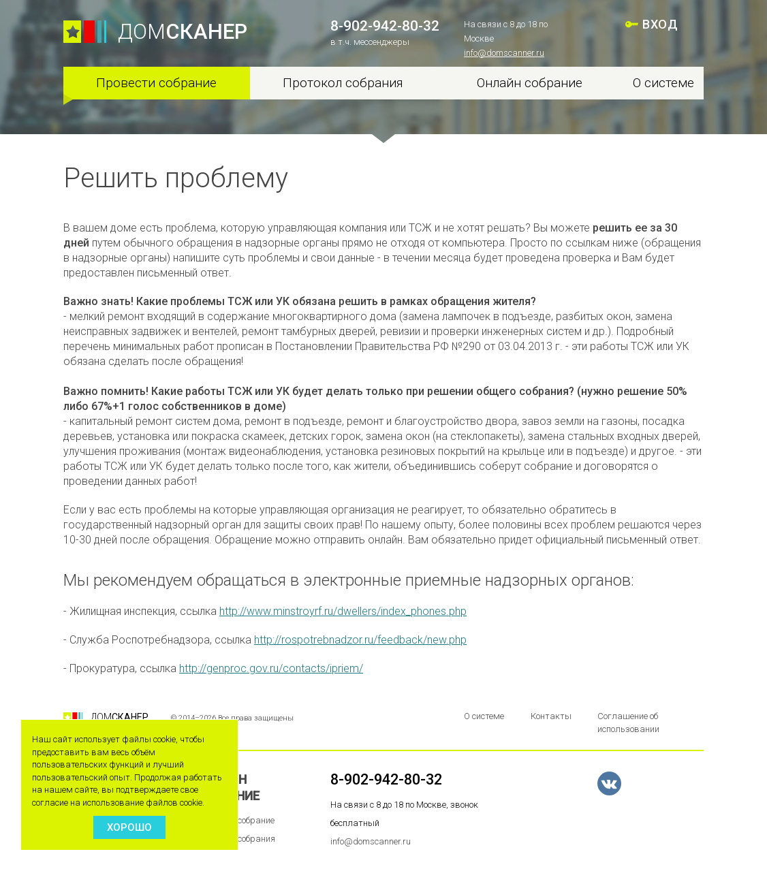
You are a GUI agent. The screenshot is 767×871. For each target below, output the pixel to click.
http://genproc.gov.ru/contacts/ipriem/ (271, 668)
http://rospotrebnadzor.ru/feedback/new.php (360, 639)
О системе (663, 83)
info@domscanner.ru (504, 53)
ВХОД (660, 24)
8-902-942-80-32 (384, 26)
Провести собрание (156, 83)
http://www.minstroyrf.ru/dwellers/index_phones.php (343, 611)
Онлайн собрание (529, 83)
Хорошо (129, 827)
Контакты (551, 716)
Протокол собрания (343, 83)
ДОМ (182, 31)
